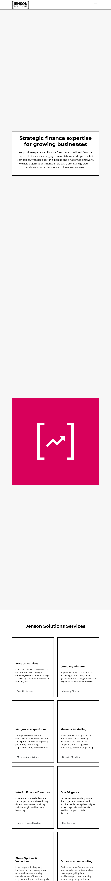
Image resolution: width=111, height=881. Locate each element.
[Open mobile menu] (96, 5)
